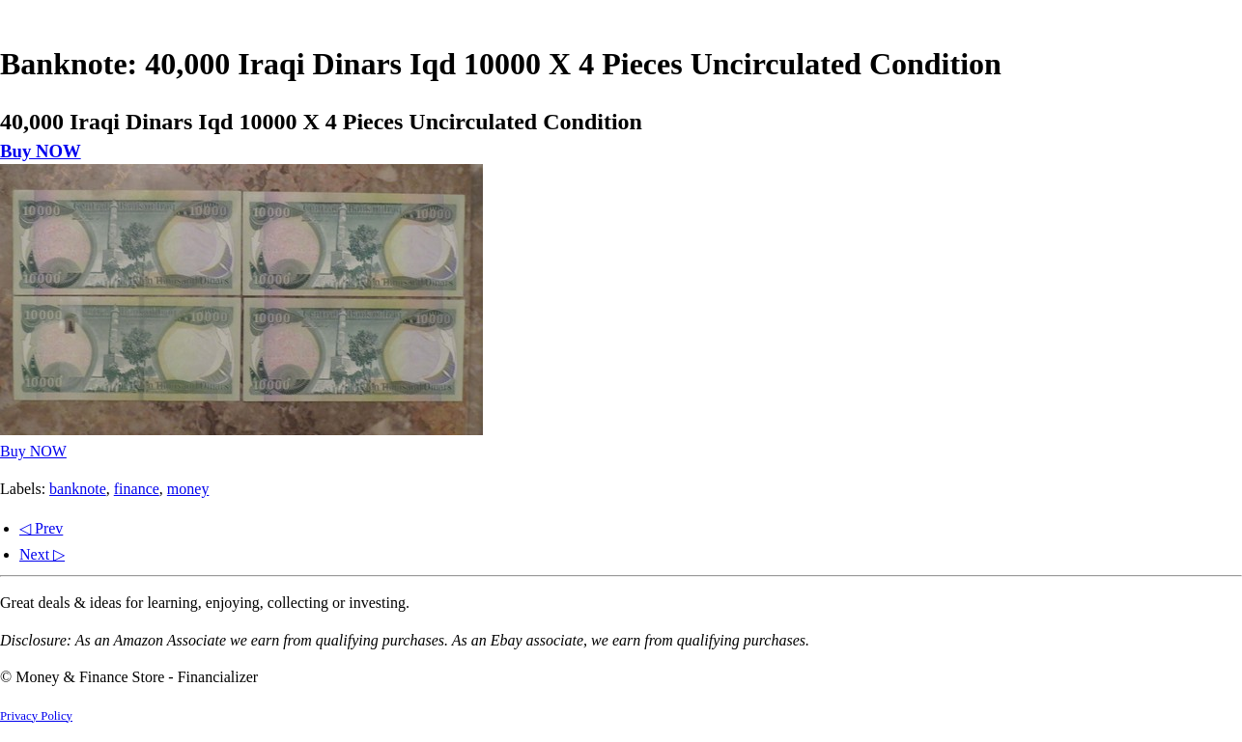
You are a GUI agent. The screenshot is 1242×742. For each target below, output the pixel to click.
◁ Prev (41, 528)
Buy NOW (40, 151)
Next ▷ (42, 554)
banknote (77, 489)
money (188, 489)
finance (136, 489)
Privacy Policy (36, 716)
